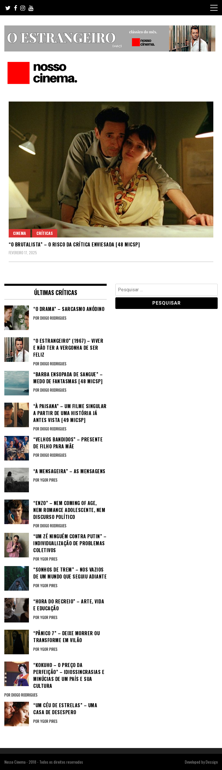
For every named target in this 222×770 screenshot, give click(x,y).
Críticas (44, 233)
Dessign (212, 762)
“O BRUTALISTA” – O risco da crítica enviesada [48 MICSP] (74, 244)
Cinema (19, 233)
